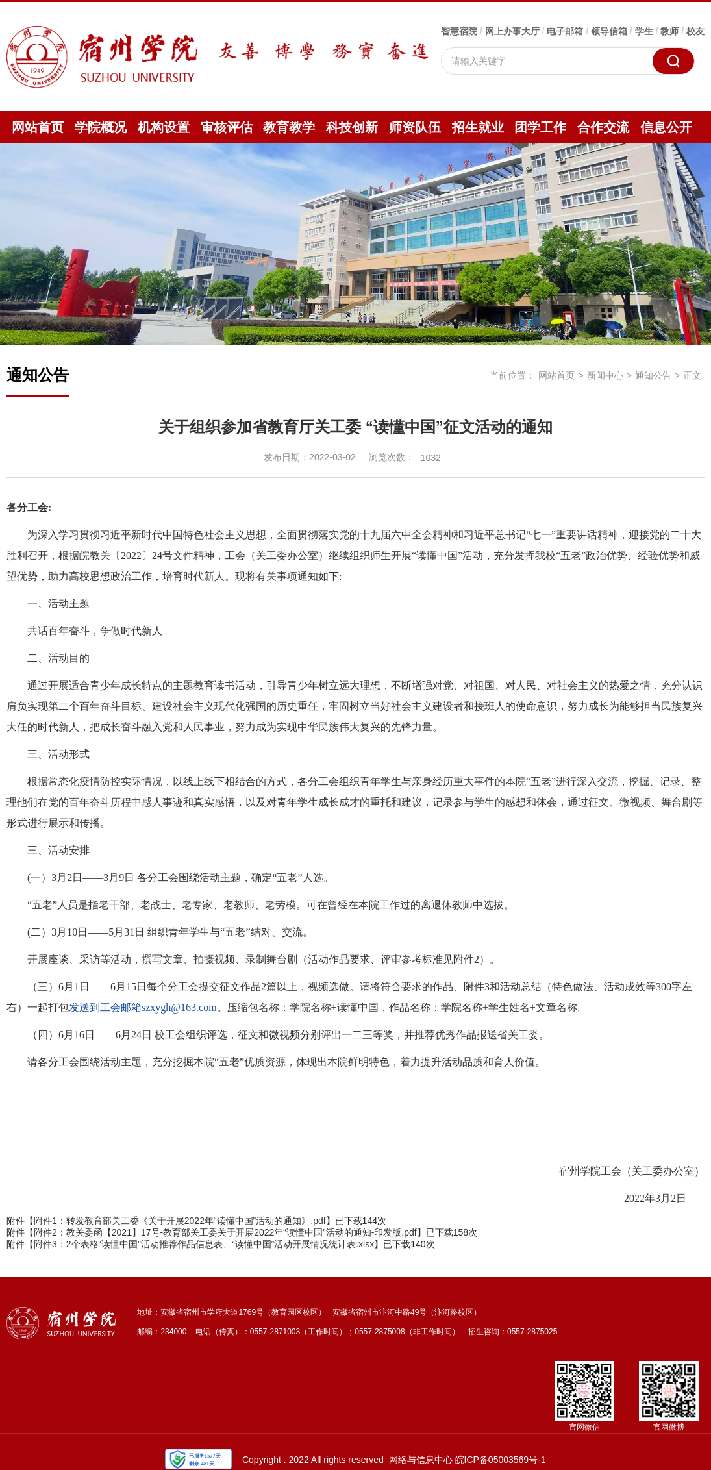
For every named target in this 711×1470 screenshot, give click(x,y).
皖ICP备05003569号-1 (500, 1459)
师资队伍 (415, 127)
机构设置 (164, 127)
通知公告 (653, 375)
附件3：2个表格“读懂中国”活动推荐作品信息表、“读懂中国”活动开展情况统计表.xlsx (204, 1244)
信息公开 (666, 127)
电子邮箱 (565, 31)
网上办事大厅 (512, 31)
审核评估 (227, 127)
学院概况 (101, 127)
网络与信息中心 (421, 1459)
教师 (669, 31)
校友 (695, 31)
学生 (644, 31)
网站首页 (38, 127)
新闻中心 (605, 375)
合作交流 (603, 127)
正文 (692, 375)
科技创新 (352, 127)
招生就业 (478, 127)
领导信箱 (609, 31)
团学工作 (540, 127)
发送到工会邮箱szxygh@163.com (143, 1007)
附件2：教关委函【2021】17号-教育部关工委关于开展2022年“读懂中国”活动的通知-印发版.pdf (225, 1232)
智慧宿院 (459, 31)
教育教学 (289, 127)
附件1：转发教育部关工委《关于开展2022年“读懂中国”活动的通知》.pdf (180, 1220)
